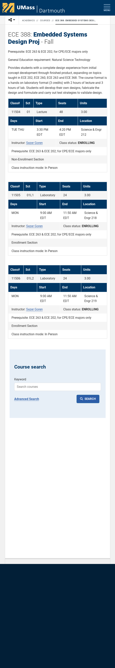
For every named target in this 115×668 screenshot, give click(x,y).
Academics (28, 20)
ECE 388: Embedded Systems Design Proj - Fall (75, 20)
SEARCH (90, 399)
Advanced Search (26, 399)
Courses (45, 20)
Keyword (20, 379)
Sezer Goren (34, 143)
